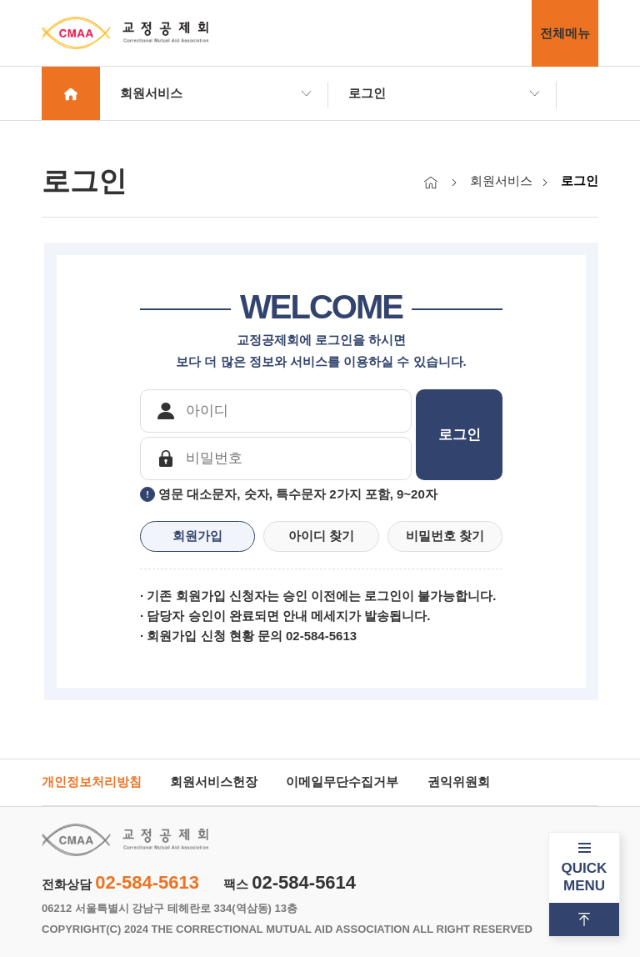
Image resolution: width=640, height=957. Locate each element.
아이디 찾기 (321, 536)
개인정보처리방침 (92, 781)
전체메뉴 (565, 33)
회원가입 (197, 536)
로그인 (367, 93)
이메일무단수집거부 (342, 781)
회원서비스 (151, 93)
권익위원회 (459, 781)
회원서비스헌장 (214, 781)
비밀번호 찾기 (445, 536)
